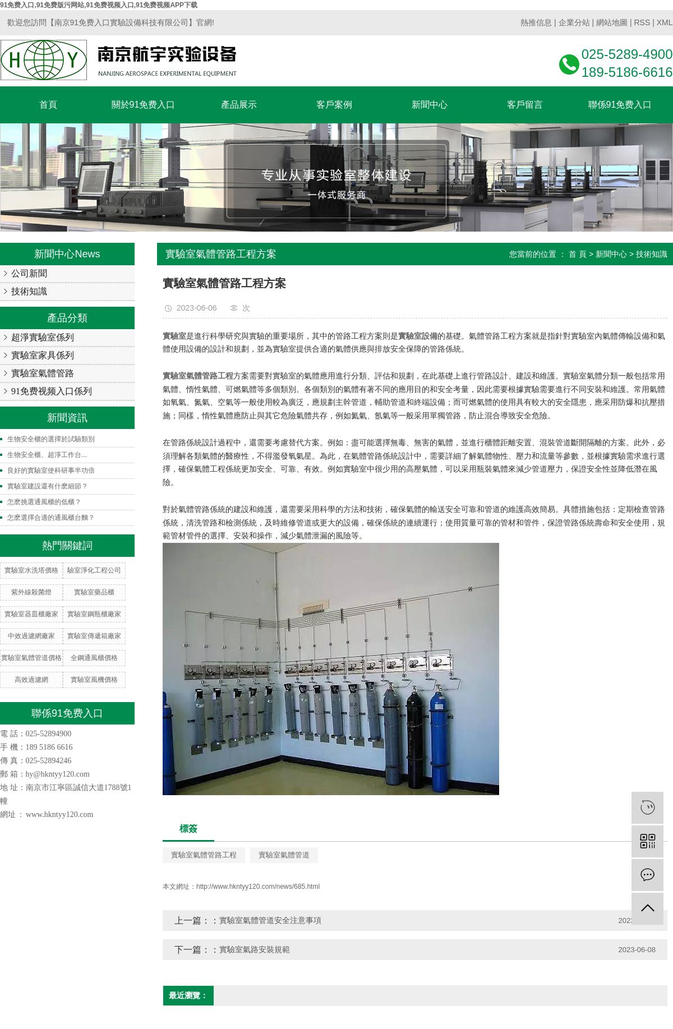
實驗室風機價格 (94, 680)
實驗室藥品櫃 (94, 592)
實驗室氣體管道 (284, 855)
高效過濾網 (31, 680)
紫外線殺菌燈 (31, 592)
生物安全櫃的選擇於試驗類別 (51, 439)
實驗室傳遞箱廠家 (94, 636)
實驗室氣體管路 (42, 373)
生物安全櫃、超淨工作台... (47, 455)
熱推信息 (536, 22)
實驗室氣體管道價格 (31, 658)
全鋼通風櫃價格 (94, 658)
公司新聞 (29, 273)
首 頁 (578, 254)
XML (665, 22)
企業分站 (574, 22)
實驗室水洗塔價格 (31, 570)
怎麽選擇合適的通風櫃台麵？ (51, 518)
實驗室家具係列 (42, 355)
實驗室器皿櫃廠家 (31, 614)
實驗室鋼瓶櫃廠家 (94, 614)
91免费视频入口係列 (51, 391)
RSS (642, 22)
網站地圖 (612, 22)
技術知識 (29, 291)
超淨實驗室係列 (42, 337)
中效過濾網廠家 (31, 636)
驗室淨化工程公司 (94, 570)
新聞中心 (611, 254)
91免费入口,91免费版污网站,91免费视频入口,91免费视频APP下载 (98, 5)
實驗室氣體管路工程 (204, 855)
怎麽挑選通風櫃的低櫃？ (44, 502)
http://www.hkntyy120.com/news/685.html (258, 886)
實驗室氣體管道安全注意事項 (270, 920)
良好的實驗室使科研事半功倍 (51, 470)
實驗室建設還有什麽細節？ (47, 486)
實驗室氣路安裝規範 (254, 949)
